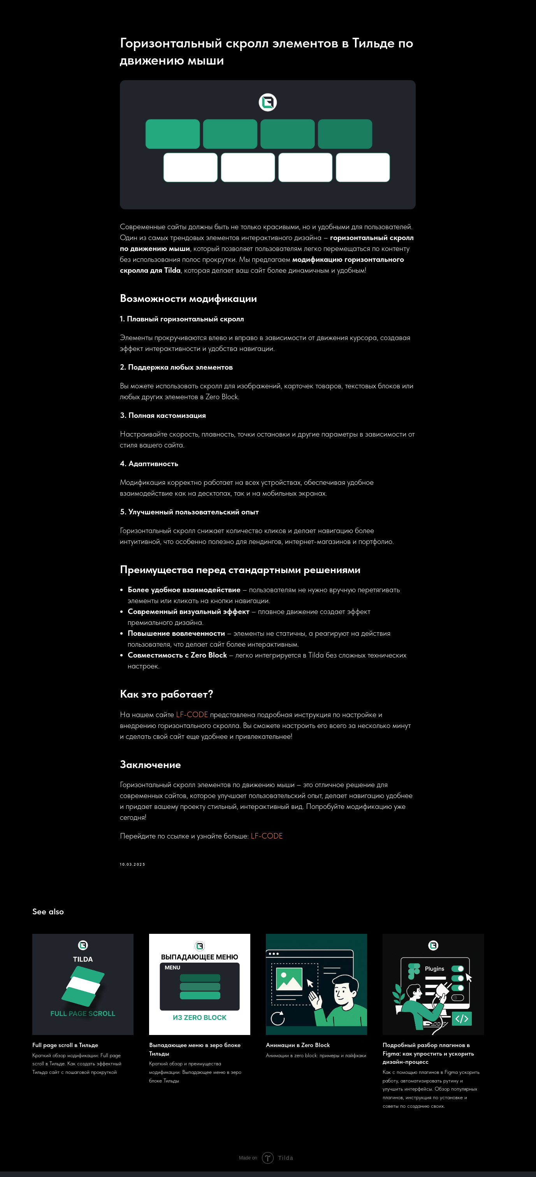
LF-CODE (192, 717)
